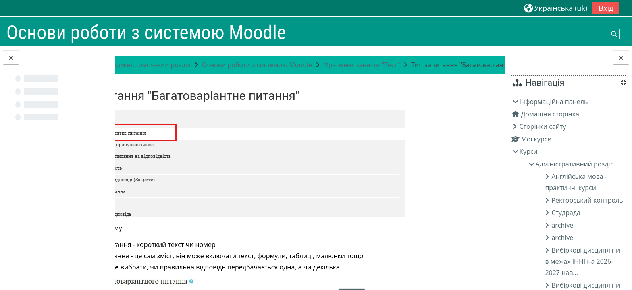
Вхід (606, 8)
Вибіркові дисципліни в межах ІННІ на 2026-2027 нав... (582, 261)
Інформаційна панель (553, 101)
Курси (528, 151)
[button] (555, 8)
